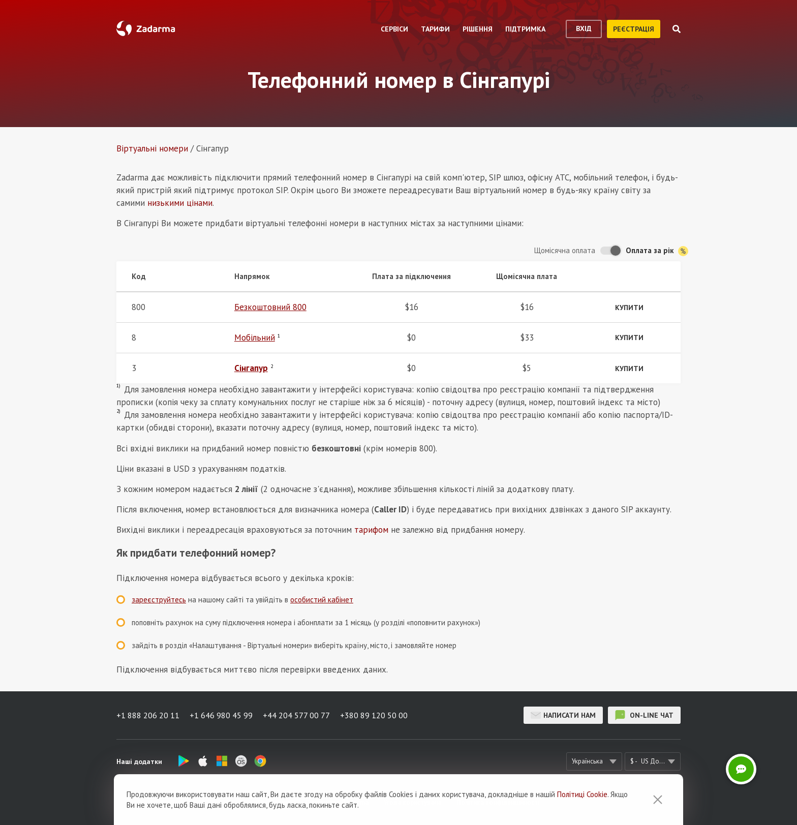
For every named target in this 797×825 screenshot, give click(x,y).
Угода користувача (412, 802)
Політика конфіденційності (497, 802)
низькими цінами (179, 202)
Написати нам (563, 715)
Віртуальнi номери (152, 148)
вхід (584, 28)
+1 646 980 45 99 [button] (221, 715)
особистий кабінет (321, 599)
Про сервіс (274, 802)
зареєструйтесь (159, 599)
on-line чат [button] (644, 715)
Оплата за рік (657, 251)
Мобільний (254, 337)
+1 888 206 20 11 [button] (147, 715)
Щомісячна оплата (564, 250)
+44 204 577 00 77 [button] (296, 715)
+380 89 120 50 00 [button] (374, 715)
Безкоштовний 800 (270, 307)
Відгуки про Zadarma (337, 802)
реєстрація (633, 29)
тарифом (371, 529)
